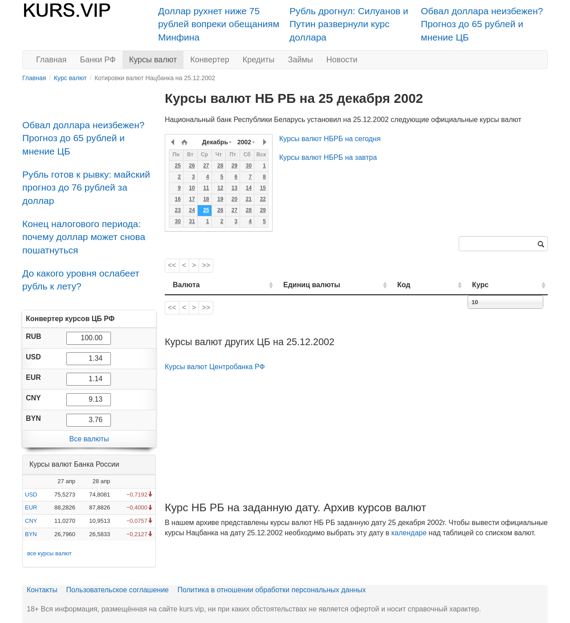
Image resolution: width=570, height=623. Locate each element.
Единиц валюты (293, 285)
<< (172, 265)
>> (206, 265)
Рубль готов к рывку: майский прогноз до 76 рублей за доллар (86, 187)
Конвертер (209, 59)
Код (429, 285)
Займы (300, 59)
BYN (31, 534)
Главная (51, 59)
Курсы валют (153, 59)
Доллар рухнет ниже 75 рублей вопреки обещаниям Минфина (218, 24)
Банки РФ (98, 59)
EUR (31, 507)
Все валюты (89, 439)
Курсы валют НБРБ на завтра (328, 157)
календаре (409, 533)
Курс (493, 285)
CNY (31, 520)
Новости (342, 59)
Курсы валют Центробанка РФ (215, 367)
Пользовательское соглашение (117, 590)
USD (31, 494)
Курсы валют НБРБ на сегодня (330, 139)
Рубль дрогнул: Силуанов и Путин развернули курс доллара (348, 24)
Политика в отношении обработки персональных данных (271, 590)
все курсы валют (49, 553)
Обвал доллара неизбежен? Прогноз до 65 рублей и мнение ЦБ (482, 24)
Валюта (186, 285)
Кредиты (259, 59)
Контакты (42, 590)
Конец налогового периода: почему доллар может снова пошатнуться (83, 237)
